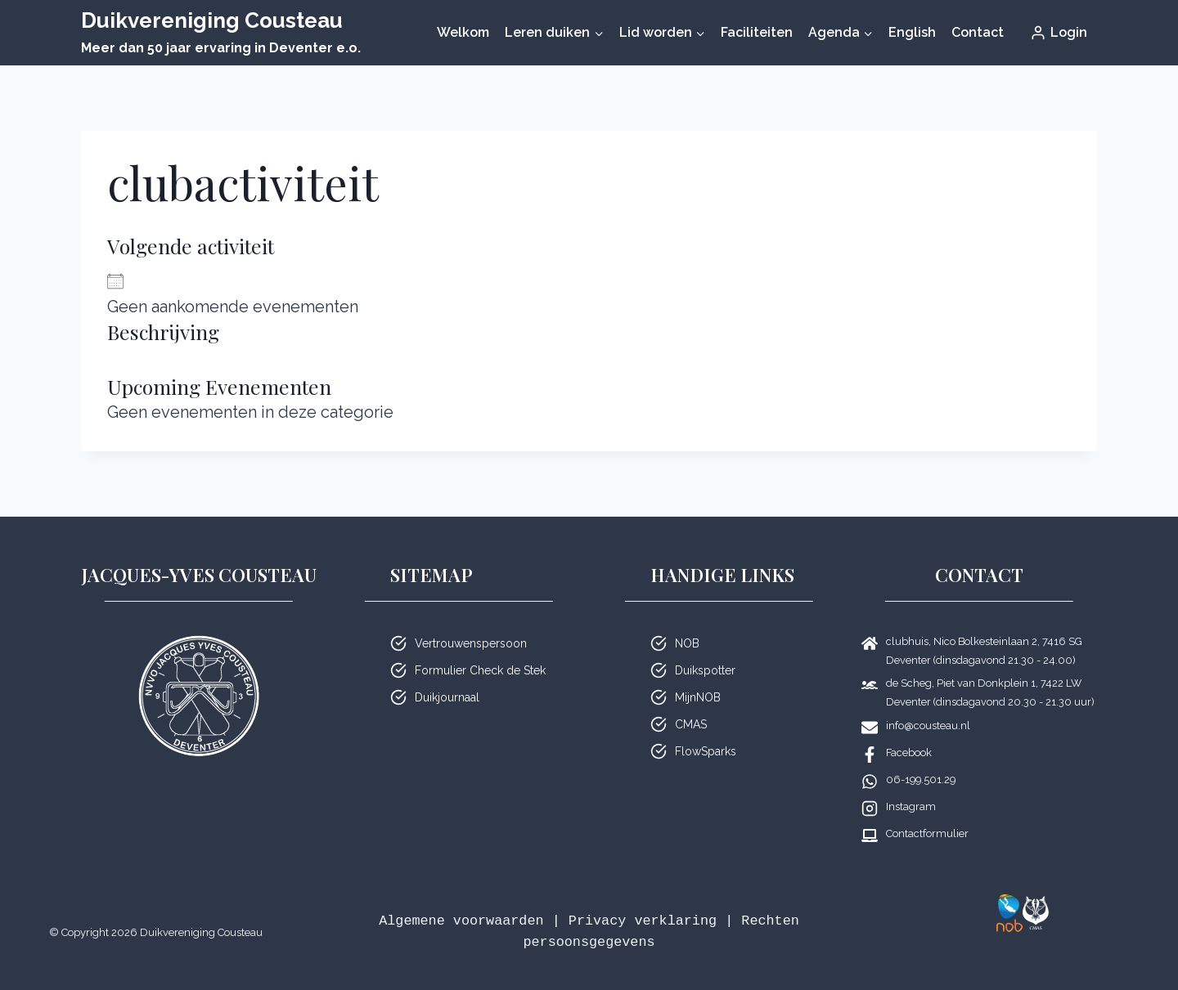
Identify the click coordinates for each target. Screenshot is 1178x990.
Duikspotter (705, 670)
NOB (687, 643)
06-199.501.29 (920, 779)
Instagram (911, 806)
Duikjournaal (447, 697)
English (912, 32)
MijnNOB (698, 697)
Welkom (463, 32)
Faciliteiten (757, 32)
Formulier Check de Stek (480, 670)
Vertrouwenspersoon (471, 643)
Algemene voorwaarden (461, 921)
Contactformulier (927, 833)
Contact (977, 32)
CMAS (691, 724)
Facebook (909, 752)
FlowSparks (705, 751)
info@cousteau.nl (928, 725)
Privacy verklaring (643, 921)
